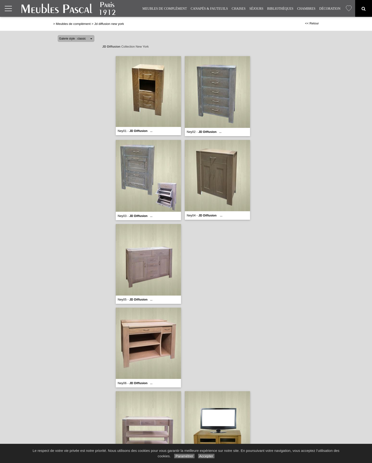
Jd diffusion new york (109, 24)
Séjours (256, 8)
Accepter (206, 456)
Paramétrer (184, 456)
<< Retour (312, 23)
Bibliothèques (280, 8)
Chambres (306, 8)
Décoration (329, 8)
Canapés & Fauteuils (209, 8)
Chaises (239, 8)
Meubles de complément (164, 8)
